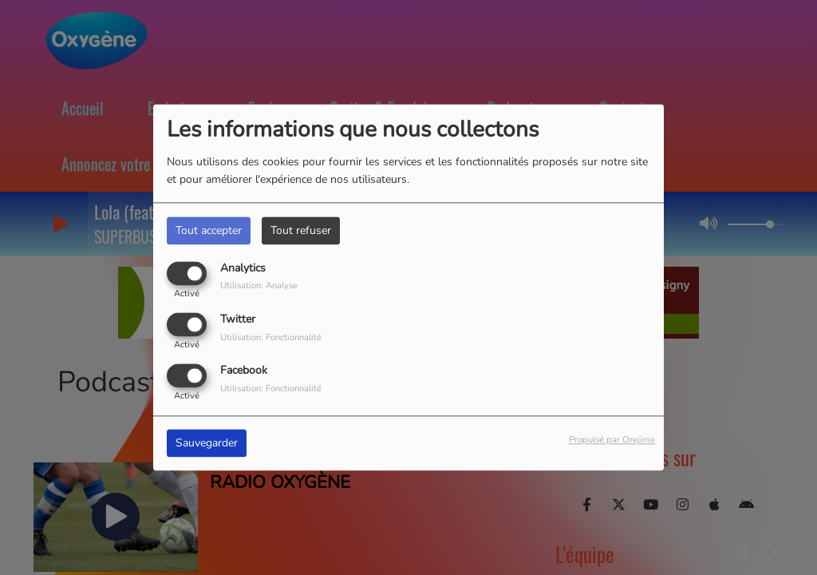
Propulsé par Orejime (612, 440)
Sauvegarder (207, 443)
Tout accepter (209, 230)
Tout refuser (300, 230)
